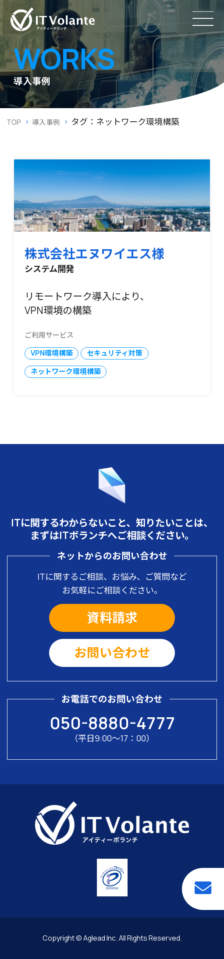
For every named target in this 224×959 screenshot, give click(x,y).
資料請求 (112, 617)
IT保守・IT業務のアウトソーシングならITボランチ (53, 19)
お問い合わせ (112, 652)
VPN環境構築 (52, 353)
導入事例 (46, 122)
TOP (14, 122)
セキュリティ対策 (114, 353)
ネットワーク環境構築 (66, 371)
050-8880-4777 (112, 722)
